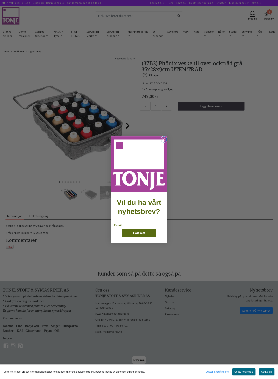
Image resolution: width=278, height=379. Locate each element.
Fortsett (139, 233)
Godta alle (266, 371)
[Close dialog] (164, 139)
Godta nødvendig (243, 371)
